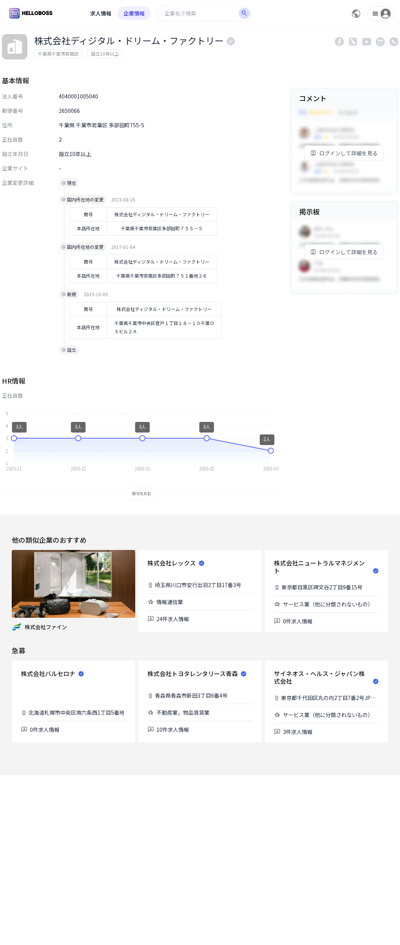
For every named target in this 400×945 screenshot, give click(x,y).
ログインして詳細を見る (344, 153)
